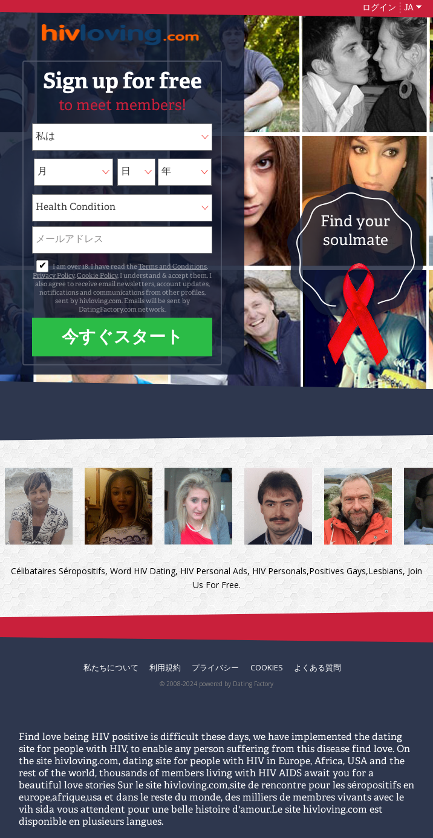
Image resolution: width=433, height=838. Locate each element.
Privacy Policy (53, 276)
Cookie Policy (97, 276)
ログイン (379, 8)
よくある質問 (317, 667)
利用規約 (165, 667)
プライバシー (215, 667)
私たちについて (110, 667)
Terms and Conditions (172, 267)
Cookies (266, 667)
